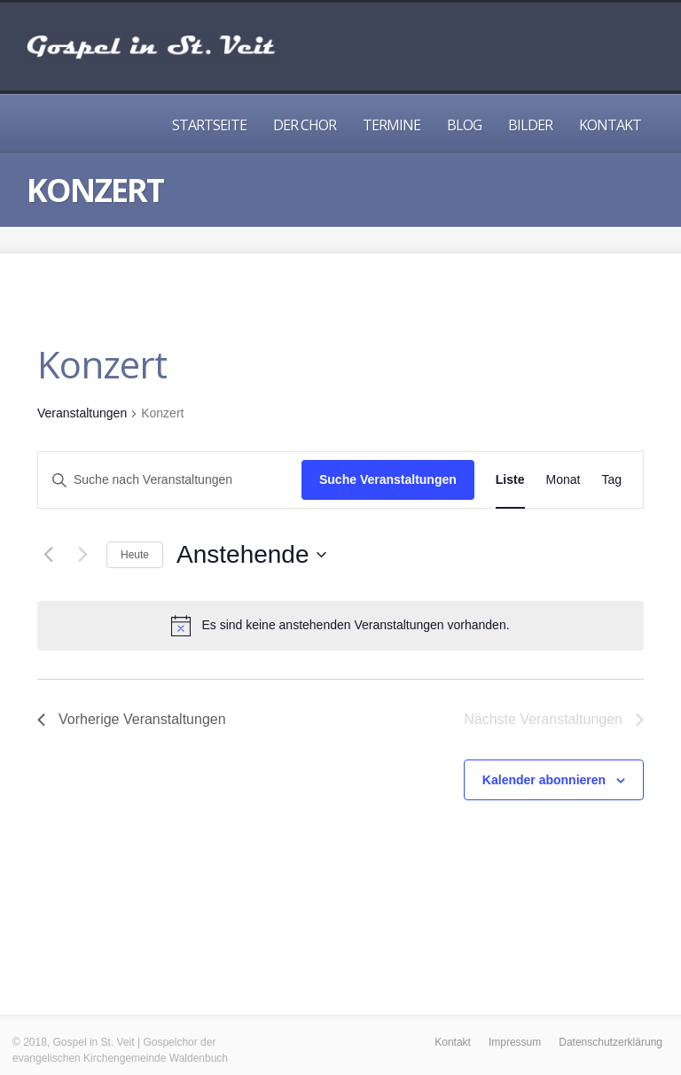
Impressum (515, 1042)
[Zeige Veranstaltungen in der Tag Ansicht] (611, 480)
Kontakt (610, 125)
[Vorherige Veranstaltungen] (48, 554)
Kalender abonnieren (544, 780)
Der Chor (304, 125)
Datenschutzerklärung (610, 1042)
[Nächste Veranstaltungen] (82, 554)
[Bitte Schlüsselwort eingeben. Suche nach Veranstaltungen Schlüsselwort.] (169, 480)
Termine (391, 125)
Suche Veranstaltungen (388, 479)
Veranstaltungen (82, 413)
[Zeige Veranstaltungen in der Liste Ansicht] (510, 480)
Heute (135, 555)
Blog (464, 125)
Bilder (530, 125)
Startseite (209, 125)
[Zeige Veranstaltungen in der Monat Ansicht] (563, 480)
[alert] (340, 625)
